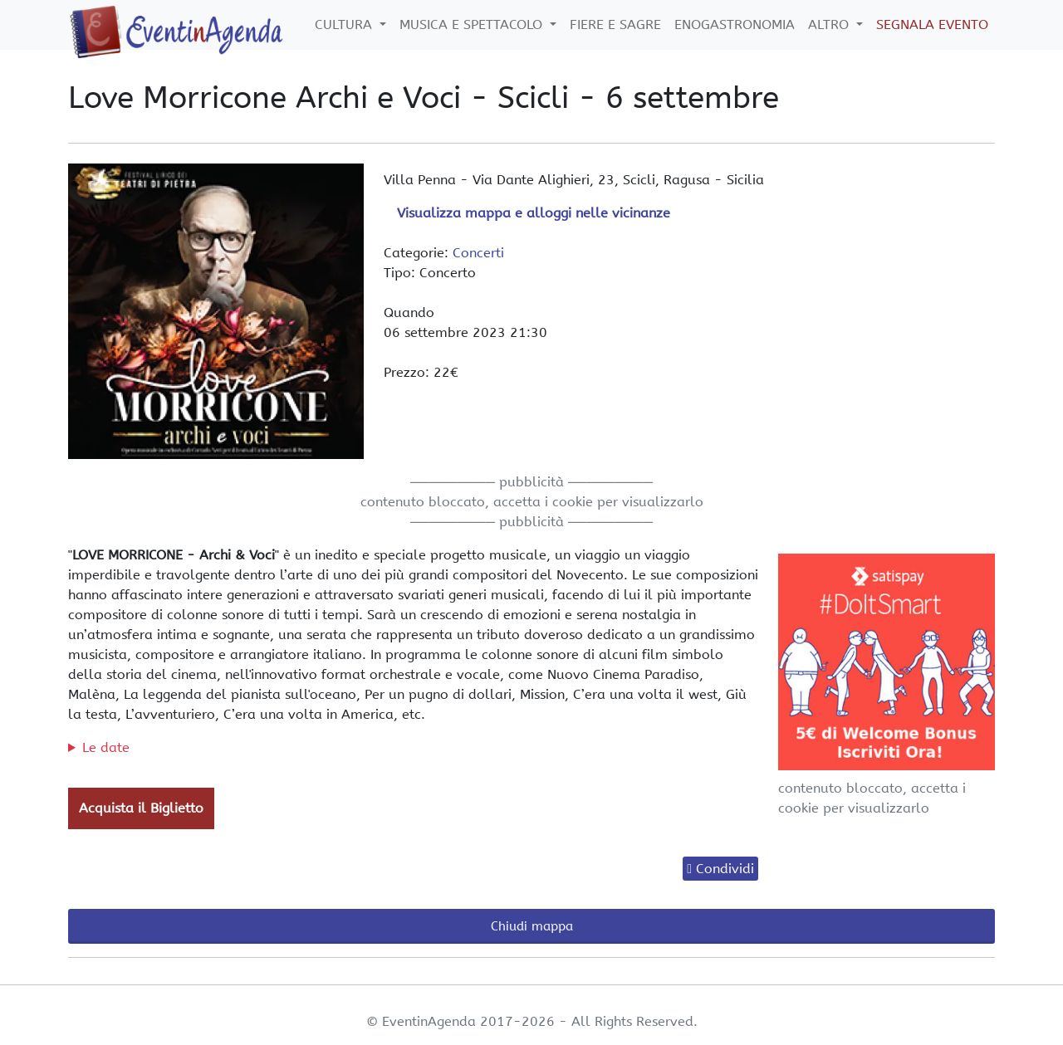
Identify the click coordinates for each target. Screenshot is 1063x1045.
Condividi (725, 869)
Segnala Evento (932, 24)
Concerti (478, 253)
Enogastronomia (734, 24)
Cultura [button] (345, 24)
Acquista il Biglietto (141, 808)
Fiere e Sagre (615, 24)
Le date (106, 747)
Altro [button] (830, 24)
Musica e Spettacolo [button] (472, 24)
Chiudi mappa (532, 926)
